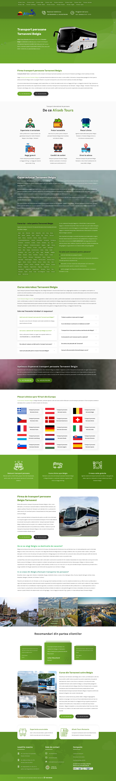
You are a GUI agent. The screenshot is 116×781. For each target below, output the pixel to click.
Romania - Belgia (39, 2)
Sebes (44, 262)
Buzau (39, 237)
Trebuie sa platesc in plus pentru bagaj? (79, 317)
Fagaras (43, 245)
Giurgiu (28, 250)
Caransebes (39, 240)
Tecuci (48, 269)
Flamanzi (29, 247)
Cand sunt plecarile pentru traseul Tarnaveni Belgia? (37, 350)
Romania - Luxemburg (30, 4)
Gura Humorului (35, 250)
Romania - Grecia (21, 2)
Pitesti (44, 257)
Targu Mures (46, 266)
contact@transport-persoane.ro (56, 762)
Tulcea (30, 271)
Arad (43, 233)
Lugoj (42, 252)
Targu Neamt (21, 269)
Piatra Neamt (38, 257)
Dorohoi (20, 245)
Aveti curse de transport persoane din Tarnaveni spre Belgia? (37, 317)
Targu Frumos (33, 266)
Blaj (42, 235)
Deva (52, 242)
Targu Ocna (28, 269)
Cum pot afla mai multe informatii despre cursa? (79, 350)
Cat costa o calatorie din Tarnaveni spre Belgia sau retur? (37, 330)
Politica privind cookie (78, 757)
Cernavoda (46, 240)
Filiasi (24, 247)
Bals (19, 235)
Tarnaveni (43, 269)
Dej (48, 242)
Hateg (46, 250)
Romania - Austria (30, 2)
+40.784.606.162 (51, 14)
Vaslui (19, 274)
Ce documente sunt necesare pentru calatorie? (79, 337)
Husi (26, 252)
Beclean (28, 235)
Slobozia (48, 264)
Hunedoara (20, 252)
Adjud (19, 233)
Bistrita (37, 235)
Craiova (38, 242)
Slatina (42, 264)
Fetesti (19, 247)
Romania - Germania (87, 2)
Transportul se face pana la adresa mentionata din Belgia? (79, 330)
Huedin (51, 250)
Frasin (39, 247)
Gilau (24, 250)
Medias (19, 254)
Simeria (31, 264)
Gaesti (44, 247)
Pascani (25, 257)
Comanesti (20, 242)
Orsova (19, 257)
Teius (53, 269)
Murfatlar (35, 254)
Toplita (25, 271)
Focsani (35, 247)
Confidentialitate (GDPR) (79, 760)
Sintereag (37, 264)
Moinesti (25, 254)
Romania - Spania (79, 4)
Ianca (29, 252)
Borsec (46, 235)
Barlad (23, 235)
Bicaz (33, 235)
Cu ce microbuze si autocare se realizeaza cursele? (79, 324)
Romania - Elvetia (68, 2)
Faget (48, 245)
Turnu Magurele (41, 271)
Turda (35, 271)
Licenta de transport (78, 753)
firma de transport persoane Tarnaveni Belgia (39, 181)
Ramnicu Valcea (50, 259)
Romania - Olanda (41, 4)
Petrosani (31, 257)
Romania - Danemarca (58, 2)
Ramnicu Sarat (42, 259)
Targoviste (26, 266)
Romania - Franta (77, 2)
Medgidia (53, 252)
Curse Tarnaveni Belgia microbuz (25, 298)
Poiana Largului (28, 259)
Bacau (51, 233)
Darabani (44, 242)
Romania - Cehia (48, 2)
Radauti (35, 259)
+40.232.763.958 (63, 14)
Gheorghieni (50, 247)
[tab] (37, 317)
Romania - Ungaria (70, 4)
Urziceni (53, 271)
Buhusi (35, 237)
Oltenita (41, 254)
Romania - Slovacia (51, 4)
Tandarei (20, 266)
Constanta (27, 242)
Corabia (33, 242)
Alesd (33, 233)
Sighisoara (20, 264)
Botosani (52, 235)
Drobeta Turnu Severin (35, 245)
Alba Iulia (28, 233)
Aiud (23, 233)
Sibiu (49, 262)
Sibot (52, 262)
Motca (30, 254)
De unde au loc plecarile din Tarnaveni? (79, 343)
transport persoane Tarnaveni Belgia (29, 77)
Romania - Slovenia (61, 4)
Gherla (19, 250)
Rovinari (34, 262)
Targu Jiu (40, 266)
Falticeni (53, 245)
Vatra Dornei (25, 274)
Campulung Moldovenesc (24, 240)
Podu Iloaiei (20, 259)
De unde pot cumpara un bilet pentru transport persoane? (37, 344)
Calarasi (45, 237)
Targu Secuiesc (35, 269)
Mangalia (47, 252)
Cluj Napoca (53, 240)
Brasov (24, 237)
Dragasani (25, 245)
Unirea (48, 271)
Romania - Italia (21, 4)
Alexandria (38, 233)
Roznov (39, 262)
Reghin (19, 262)
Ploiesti (48, 257)
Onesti (46, 254)
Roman (29, 262)
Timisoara (20, 271)
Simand (26, 264)
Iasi (33, 252)
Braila (19, 237)
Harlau (41, 250)
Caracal (33, 240)
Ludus (37, 252)
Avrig (47, 233)
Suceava (53, 264)
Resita (24, 262)
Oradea (51, 254)
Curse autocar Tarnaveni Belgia (25, 400)
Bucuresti (29, 237)
